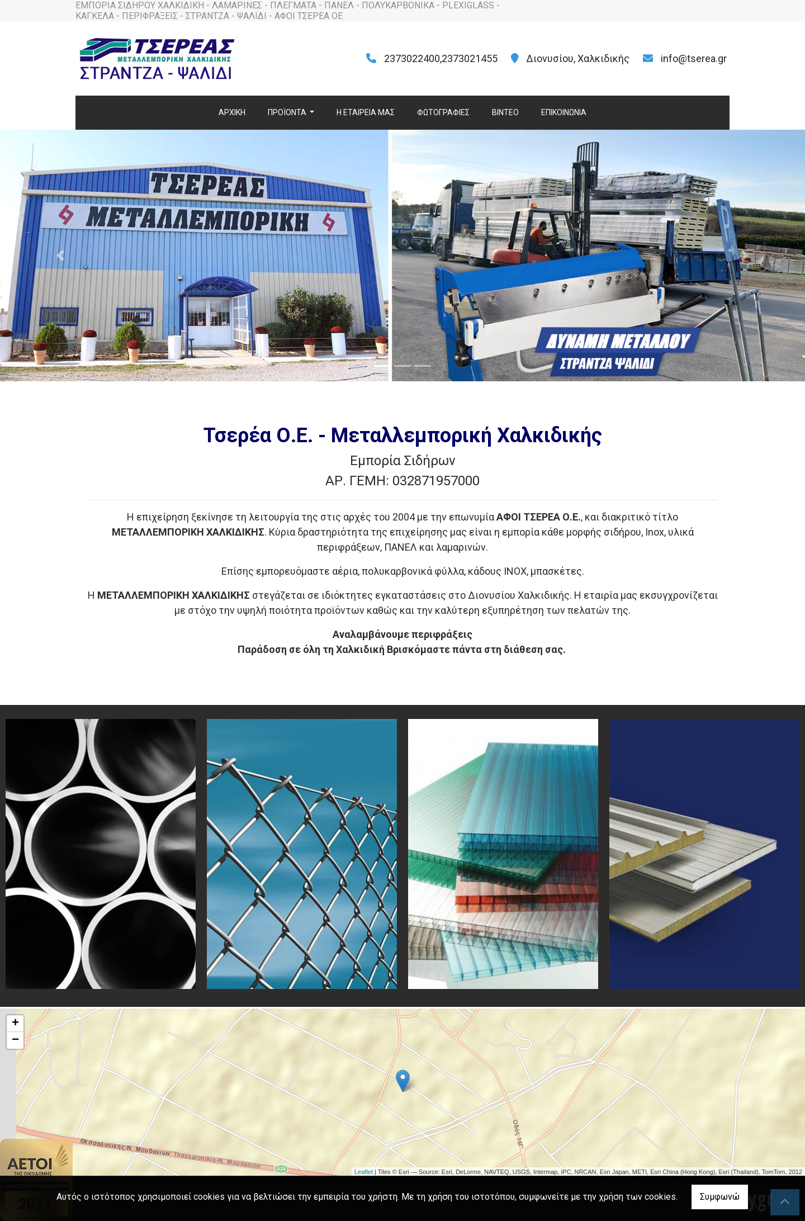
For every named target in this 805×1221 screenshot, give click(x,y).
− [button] (15, 1040)
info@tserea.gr (694, 58)
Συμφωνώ (720, 1196)
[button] (60, 255)
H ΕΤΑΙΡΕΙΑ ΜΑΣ (366, 112)
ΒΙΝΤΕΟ (505, 112)
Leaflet (363, 1171)
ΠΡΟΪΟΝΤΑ (288, 112)
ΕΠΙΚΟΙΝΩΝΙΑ (563, 112)
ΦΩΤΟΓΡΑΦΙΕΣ (443, 112)
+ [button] (15, 1023)
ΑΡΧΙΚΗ (232, 112)
